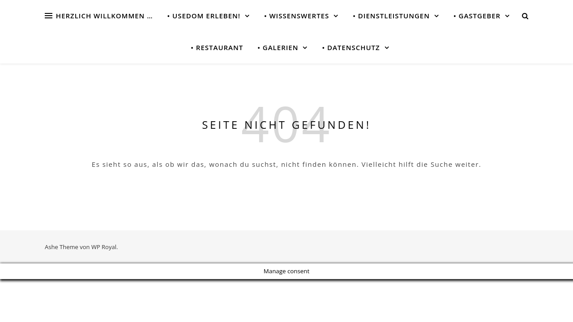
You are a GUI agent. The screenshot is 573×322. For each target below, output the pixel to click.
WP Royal (103, 247)
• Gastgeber (476, 15)
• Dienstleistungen (391, 15)
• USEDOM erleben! (203, 15)
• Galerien (277, 47)
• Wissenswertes (296, 15)
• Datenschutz (351, 47)
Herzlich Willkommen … (104, 15)
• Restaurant (217, 47)
